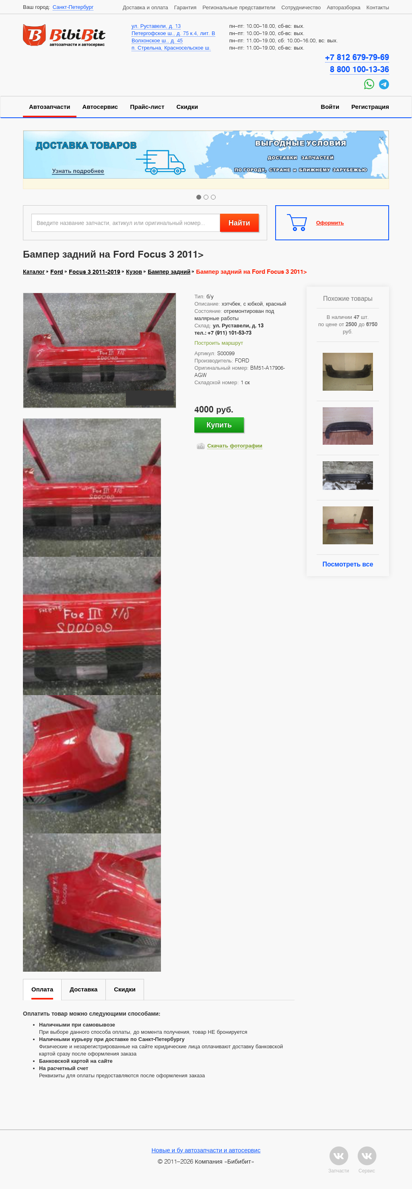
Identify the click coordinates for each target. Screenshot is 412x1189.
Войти (330, 106)
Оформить (330, 222)
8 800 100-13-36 (359, 69)
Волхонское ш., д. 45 (157, 40)
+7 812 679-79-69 (357, 57)
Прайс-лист (147, 106)
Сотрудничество (301, 7)
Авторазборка (343, 7)
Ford (56, 272)
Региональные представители (238, 7)
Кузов (134, 272)
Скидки (187, 106)
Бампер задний (169, 272)
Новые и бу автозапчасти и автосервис (206, 1150)
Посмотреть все (347, 564)
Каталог (34, 272)
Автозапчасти (49, 106)
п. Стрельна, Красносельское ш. (171, 47)
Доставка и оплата (145, 7)
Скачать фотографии (234, 445)
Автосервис (100, 106)
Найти (239, 223)
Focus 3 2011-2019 (94, 272)
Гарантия (185, 7)
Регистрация (370, 106)
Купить (219, 425)
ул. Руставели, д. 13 (156, 26)
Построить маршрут (218, 342)
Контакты (378, 7)
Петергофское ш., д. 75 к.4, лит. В (173, 33)
